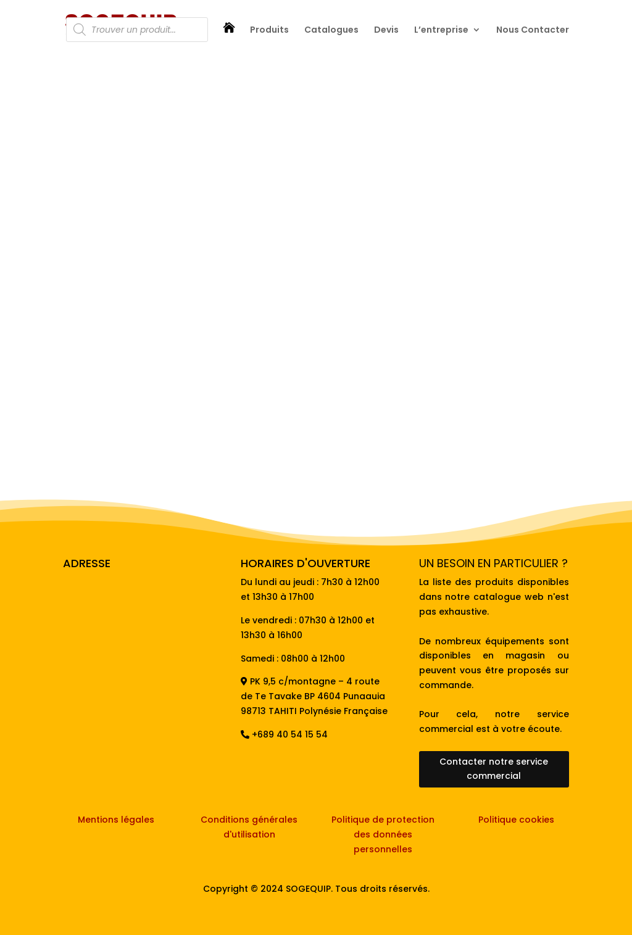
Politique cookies (516, 819)
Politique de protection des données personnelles (382, 834)
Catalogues (331, 30)
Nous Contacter (532, 30)
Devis (386, 30)
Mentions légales (116, 819)
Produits (269, 30)
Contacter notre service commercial (493, 769)
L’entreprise (441, 30)
